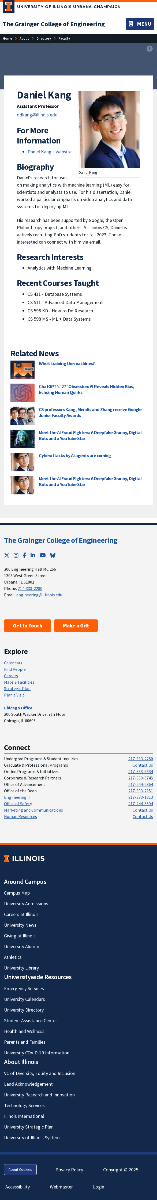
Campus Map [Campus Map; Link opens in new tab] (17, 893)
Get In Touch (27, 625)
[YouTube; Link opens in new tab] (43, 555)
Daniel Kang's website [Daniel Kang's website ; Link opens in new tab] (50, 152)
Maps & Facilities (19, 682)
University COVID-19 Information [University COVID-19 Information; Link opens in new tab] (36, 1053)
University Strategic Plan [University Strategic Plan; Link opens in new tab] (29, 1127)
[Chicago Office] (18, 707)
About (24, 38)
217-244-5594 (140, 803)
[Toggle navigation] (140, 24)
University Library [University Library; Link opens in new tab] (21, 968)
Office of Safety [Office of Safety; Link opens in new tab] (18, 803)
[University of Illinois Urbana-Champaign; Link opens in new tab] (62, 7)
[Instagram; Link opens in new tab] (16, 555)
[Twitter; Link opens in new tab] (6, 555)
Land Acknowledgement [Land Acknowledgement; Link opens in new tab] (28, 1084)
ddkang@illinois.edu (37, 115)
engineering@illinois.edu (39, 594)
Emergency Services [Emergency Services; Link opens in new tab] (24, 988)
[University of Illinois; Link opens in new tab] (24, 858)
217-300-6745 (140, 778)
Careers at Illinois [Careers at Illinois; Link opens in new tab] (21, 914)
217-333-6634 (140, 771)
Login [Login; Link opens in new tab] (98, 1187)
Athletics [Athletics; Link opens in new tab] (13, 957)
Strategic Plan (17, 688)
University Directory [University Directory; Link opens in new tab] (24, 1010)
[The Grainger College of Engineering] (54, 24)
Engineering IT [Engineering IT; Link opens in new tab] (17, 797)
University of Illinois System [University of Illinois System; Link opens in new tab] (32, 1137)
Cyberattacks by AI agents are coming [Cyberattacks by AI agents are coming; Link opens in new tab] (75, 455)
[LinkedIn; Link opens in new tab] (33, 555)
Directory (43, 38)
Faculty (64, 38)
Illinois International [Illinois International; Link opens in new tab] (24, 1116)
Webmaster (61, 1187)
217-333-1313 (140, 797)
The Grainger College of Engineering (61, 540)
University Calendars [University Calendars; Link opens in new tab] (24, 999)
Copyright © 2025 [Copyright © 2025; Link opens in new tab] (120, 1170)
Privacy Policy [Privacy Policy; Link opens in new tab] (69, 1170)
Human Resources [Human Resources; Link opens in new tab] (20, 816)
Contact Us (143, 765)
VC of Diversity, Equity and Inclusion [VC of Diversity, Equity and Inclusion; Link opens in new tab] (39, 1073)
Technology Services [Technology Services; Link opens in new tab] (24, 1105)
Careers (11, 675)
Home (7, 38)
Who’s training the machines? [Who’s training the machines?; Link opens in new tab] (67, 363)
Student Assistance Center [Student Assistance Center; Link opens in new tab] (30, 1020)
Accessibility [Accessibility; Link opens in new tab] (17, 1187)
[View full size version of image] (150, 49)
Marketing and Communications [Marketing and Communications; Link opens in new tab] (33, 810)
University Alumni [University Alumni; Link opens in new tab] (21, 946)
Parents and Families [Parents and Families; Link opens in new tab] (25, 1042)
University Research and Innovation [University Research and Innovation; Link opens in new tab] (39, 1095)
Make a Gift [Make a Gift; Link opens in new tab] (76, 625)
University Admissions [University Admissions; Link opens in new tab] (26, 903)
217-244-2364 (140, 784)
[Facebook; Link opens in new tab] (24, 555)
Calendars (13, 662)
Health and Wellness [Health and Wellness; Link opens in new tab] (24, 1031)
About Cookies (20, 1169)
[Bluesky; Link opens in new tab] (52, 555)
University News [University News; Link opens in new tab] (20, 925)
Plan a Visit (14, 695)
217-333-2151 (140, 790)
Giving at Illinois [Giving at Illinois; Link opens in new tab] (20, 936)
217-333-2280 (30, 588)
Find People (15, 669)
